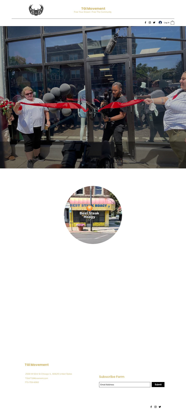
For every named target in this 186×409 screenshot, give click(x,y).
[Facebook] (145, 22)
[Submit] (158, 384)
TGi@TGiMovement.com (36, 378)
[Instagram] (149, 22)
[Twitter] (154, 22)
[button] (172, 22)
